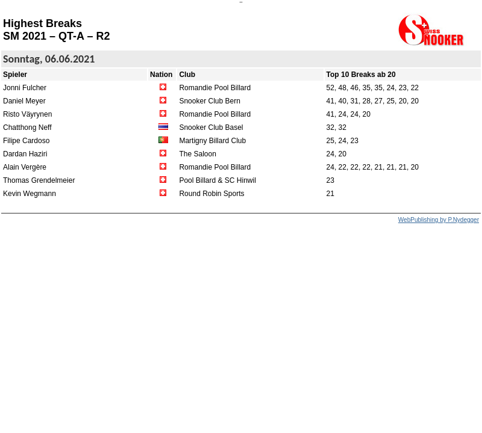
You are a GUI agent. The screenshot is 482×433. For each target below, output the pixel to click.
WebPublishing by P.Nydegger (438, 219)
